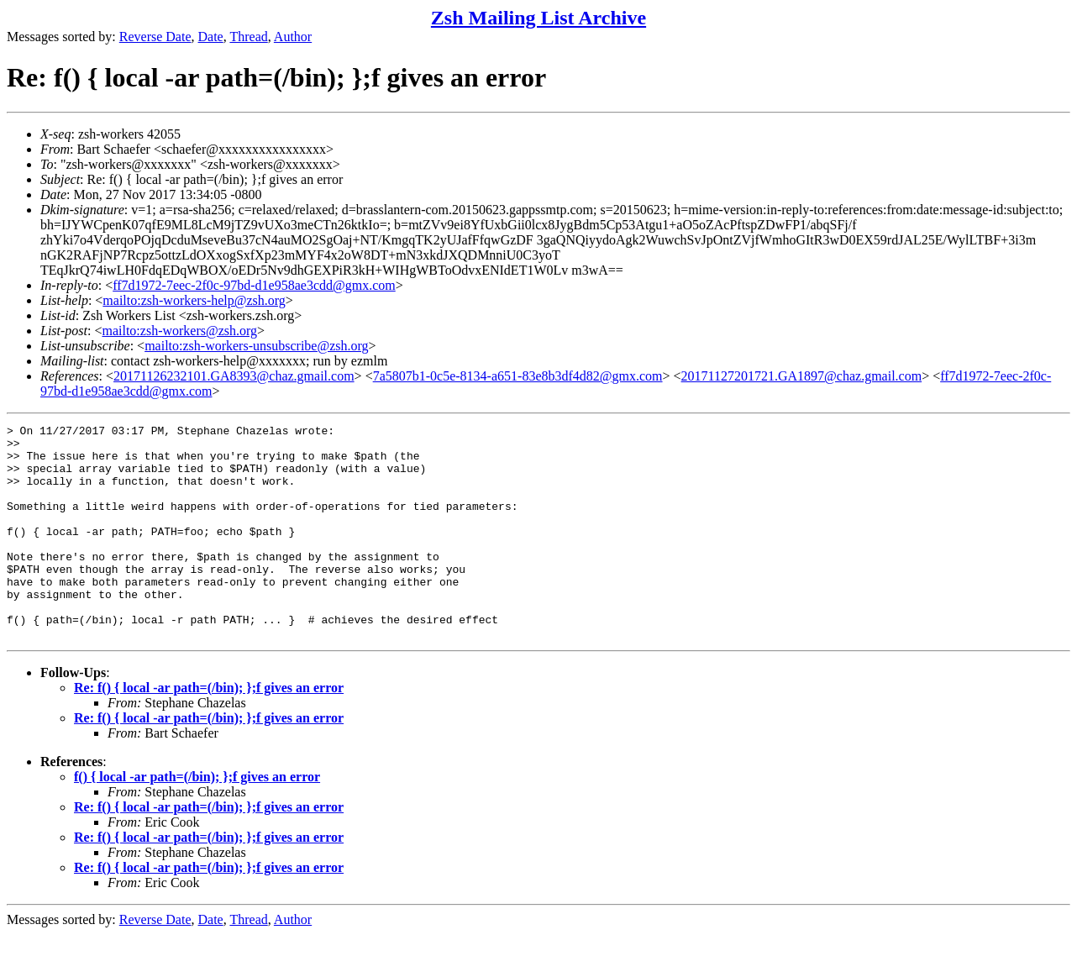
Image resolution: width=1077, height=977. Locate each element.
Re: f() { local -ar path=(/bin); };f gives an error (209, 730)
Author (293, 36)
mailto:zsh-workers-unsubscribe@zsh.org (256, 346)
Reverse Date (155, 36)
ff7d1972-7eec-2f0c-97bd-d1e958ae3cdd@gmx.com (254, 285)
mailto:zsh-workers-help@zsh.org (194, 300)
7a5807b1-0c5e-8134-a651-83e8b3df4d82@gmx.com (518, 376)
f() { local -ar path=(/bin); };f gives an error (197, 819)
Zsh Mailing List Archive (538, 18)
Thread (248, 36)
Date (210, 36)
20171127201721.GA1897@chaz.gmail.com (801, 376)
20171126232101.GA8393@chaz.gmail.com (234, 376)
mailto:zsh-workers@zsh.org (179, 330)
